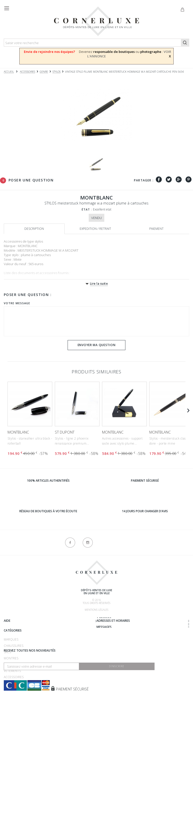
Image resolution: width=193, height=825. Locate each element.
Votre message (17, 303)
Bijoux (8, 728)
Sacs (7, 715)
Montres (11, 722)
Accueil (9, 71)
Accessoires (14, 741)
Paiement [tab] (156, 229)
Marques (11, 703)
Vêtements (12, 734)
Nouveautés (14, 747)
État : (87, 209)
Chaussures (13, 709)
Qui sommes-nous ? (19, 619)
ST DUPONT (64, 432)
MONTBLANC (18, 432)
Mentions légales (96, 609)
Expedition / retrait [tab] (95, 229)
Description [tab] (34, 229)
